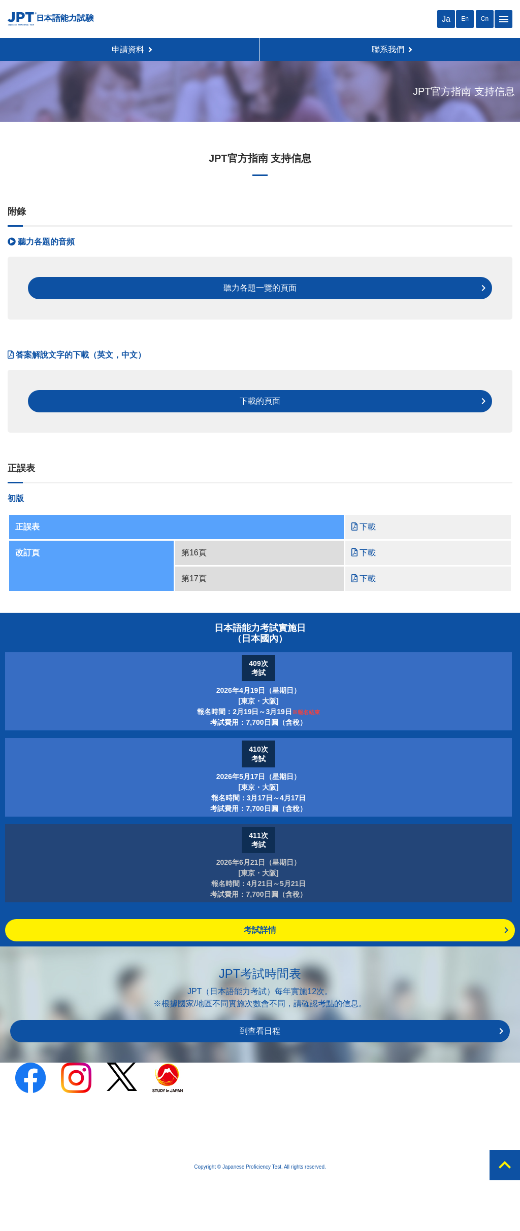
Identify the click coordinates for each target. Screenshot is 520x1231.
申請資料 (132, 49)
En (465, 18)
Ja (446, 19)
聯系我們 (392, 49)
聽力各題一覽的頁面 (260, 288)
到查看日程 (260, 1031)
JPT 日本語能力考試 (51, 19)
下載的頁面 (260, 401)
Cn (485, 18)
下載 (363, 526)
